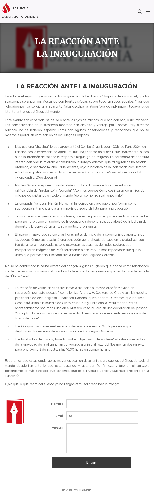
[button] (139, 11)
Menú (148, 11)
